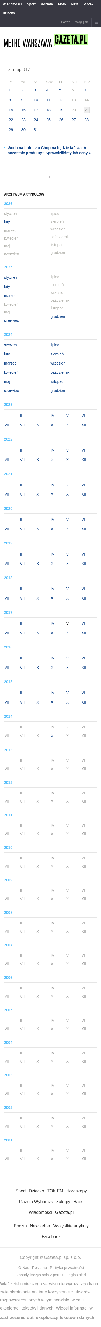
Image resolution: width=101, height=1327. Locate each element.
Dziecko (9, 13)
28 (86, 119)
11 (48, 100)
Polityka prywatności (67, 1267)
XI (68, 425)
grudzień (58, 316)
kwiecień (11, 372)
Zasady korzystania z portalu (40, 1275)
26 (61, 119)
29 (11, 129)
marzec (10, 296)
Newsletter (40, 1226)
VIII (23, 425)
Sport (31, 4)
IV (52, 415)
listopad (57, 381)
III (37, 415)
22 (11, 119)
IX (37, 425)
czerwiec (11, 320)
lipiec (55, 345)
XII (84, 425)
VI (83, 415)
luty (7, 222)
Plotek (88, 4)
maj (7, 381)
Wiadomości (12, 4)
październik (60, 372)
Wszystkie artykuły (71, 1226)
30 (23, 129)
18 (48, 109)
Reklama (39, 1267)
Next (74, 4)
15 (11, 109)
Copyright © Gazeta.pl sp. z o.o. (50, 1257)
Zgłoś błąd (77, 1275)
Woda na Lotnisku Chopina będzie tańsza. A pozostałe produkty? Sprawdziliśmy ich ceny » (49, 150)
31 (36, 129)
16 (23, 109)
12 (61, 100)
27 (73, 119)
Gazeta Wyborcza (36, 1201)
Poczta (65, 22)
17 (36, 109)
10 (36, 100)
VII (7, 425)
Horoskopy (76, 1191)
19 (61, 109)
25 (48, 119)
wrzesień (58, 363)
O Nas (23, 1267)
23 (23, 119)
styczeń (10, 277)
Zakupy (63, 1201)
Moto (62, 4)
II (21, 415)
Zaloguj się (81, 22)
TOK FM (55, 1191)
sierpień (57, 354)
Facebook (51, 1236)
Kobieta (47, 4)
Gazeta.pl (64, 1212)
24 (36, 119)
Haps (78, 1201)
